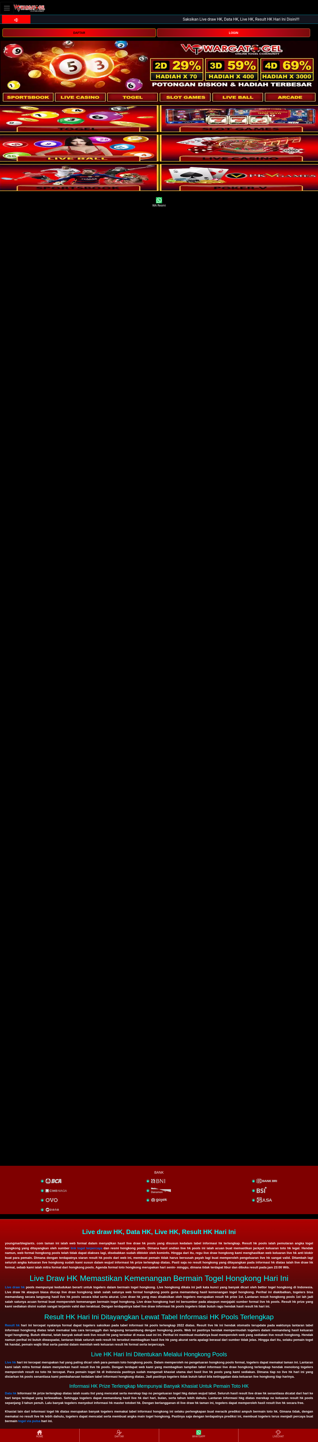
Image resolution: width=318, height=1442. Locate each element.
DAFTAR (79, 33)
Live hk (10, 1362)
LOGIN (233, 33)
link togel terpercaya (86, 1248)
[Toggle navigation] (7, 8)
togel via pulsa (29, 1421)
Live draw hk (15, 1287)
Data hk (10, 1393)
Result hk (12, 1325)
